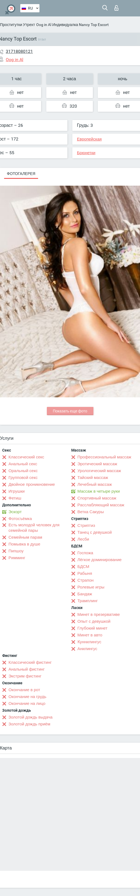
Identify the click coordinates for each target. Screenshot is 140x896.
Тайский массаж (93, 477)
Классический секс (26, 457)
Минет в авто (90, 635)
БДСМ (83, 566)
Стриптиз (86, 525)
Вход (116, 8)
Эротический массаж (97, 463)
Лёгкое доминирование (100, 559)
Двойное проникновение (31, 484)
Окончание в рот (24, 689)
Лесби (83, 539)
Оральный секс (23, 470)
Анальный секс (22, 463)
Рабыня (85, 573)
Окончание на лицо (26, 703)
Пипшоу (16, 550)
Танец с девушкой (95, 532)
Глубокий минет (93, 628)
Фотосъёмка (20, 518)
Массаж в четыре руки (99, 491)
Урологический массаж (99, 470)
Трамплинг (88, 600)
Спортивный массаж (97, 498)
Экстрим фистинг (24, 676)
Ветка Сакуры (91, 511)
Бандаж (85, 593)
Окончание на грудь (27, 696)
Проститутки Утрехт (17, 24)
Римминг (16, 557)
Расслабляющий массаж (101, 504)
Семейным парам (25, 537)
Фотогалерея (21, 173)
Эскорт (15, 511)
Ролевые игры (91, 587)
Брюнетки (86, 152)
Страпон (86, 580)
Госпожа (85, 552)
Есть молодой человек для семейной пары (33, 527)
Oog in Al (43, 24)
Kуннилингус (89, 641)
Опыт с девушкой (94, 621)
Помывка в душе (24, 544)
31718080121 (19, 51)
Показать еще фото (70, 411)
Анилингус (87, 648)
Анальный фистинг (26, 669)
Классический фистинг (30, 662)
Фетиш (14, 498)
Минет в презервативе (99, 614)
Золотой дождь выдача (30, 717)
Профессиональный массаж (105, 457)
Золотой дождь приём (29, 724)
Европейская (89, 139)
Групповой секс (23, 477)
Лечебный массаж (95, 484)
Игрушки (16, 491)
